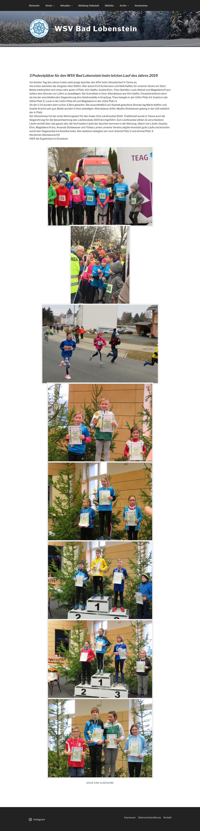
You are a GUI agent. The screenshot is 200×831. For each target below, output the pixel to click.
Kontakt (167, 817)
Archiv (125, 5)
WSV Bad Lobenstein (95, 28)
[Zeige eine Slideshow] (100, 783)
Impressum (130, 817)
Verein (50, 5)
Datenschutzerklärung (149, 817)
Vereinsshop (141, 5)
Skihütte (109, 5)
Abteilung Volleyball (88, 5)
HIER (32, 138)
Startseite (34, 5)
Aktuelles (66, 5)
